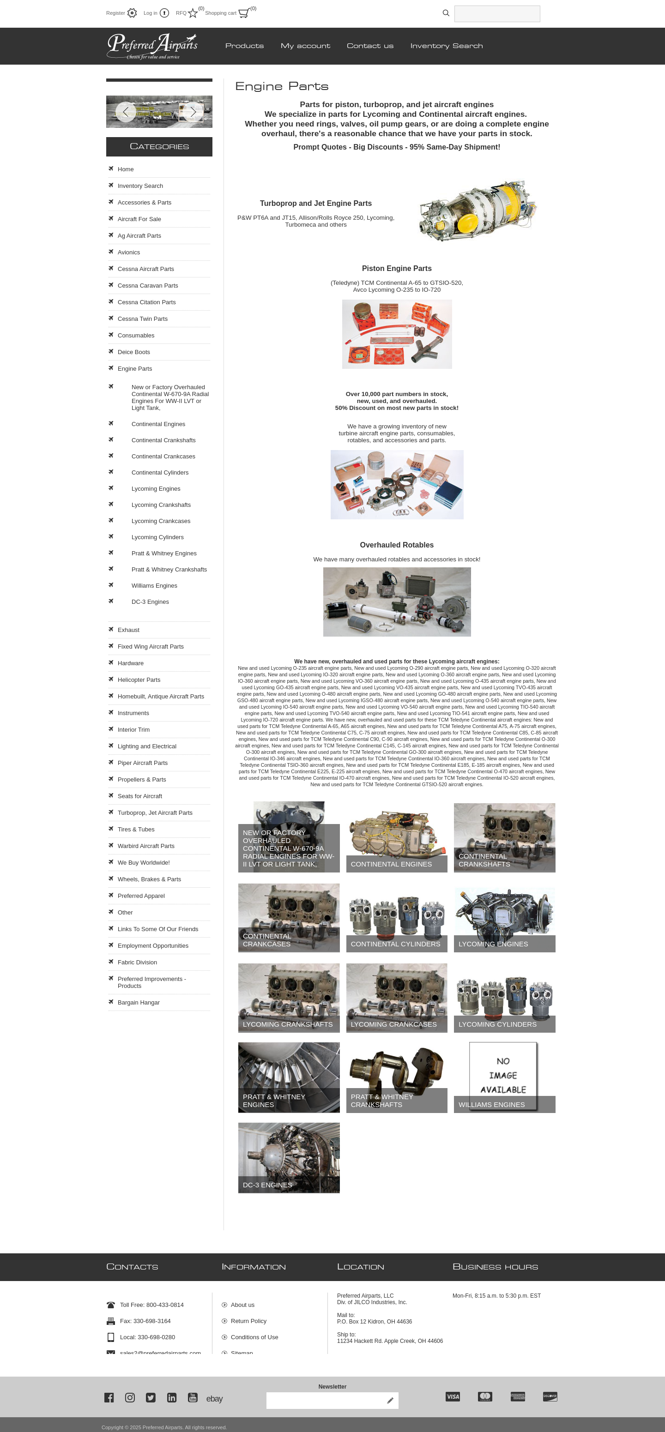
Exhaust (128, 629)
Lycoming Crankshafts (288, 1024)
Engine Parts (135, 368)
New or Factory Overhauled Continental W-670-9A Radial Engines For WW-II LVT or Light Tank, (288, 848)
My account (305, 46)
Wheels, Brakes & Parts (149, 879)
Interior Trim (134, 729)
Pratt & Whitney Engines (274, 1100)
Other (125, 912)
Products (244, 46)
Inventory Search (447, 46)
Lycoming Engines (493, 944)
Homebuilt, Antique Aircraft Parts (161, 696)
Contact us (370, 46)
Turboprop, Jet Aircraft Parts (155, 812)
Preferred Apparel (141, 895)
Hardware (131, 663)
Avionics (129, 252)
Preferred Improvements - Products (152, 982)
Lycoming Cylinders (498, 1024)
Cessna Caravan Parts (148, 285)
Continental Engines (391, 864)
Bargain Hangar (139, 1002)
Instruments (133, 713)
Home (126, 169)
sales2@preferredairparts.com (160, 1349)
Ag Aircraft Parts (139, 235)
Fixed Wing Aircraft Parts (151, 646)
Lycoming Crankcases (394, 1024)
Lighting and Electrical (147, 746)
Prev (125, 112)
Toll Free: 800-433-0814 (152, 1300)
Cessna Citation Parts (147, 302)
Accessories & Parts (144, 202)
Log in (150, 13)
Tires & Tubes (136, 829)
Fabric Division (137, 962)
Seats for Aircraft (140, 796)
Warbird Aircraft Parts (146, 845)
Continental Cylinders (396, 944)
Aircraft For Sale (139, 219)
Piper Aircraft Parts (143, 762)
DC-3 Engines (267, 1185)
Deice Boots (134, 352)
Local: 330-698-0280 (147, 1333)
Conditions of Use (254, 1333)
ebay (213, 1393)
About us (242, 1300)
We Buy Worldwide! (144, 862)
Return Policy (248, 1316)
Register (115, 13)
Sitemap (242, 1349)
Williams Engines (492, 1104)
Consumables (136, 335)
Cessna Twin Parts (143, 318)
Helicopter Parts (139, 679)
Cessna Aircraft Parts (146, 268)
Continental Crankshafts (484, 860)
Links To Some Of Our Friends (158, 929)
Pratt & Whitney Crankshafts (382, 1100)
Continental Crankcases (267, 940)
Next (192, 112)
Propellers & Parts (142, 779)
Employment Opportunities (153, 945)
